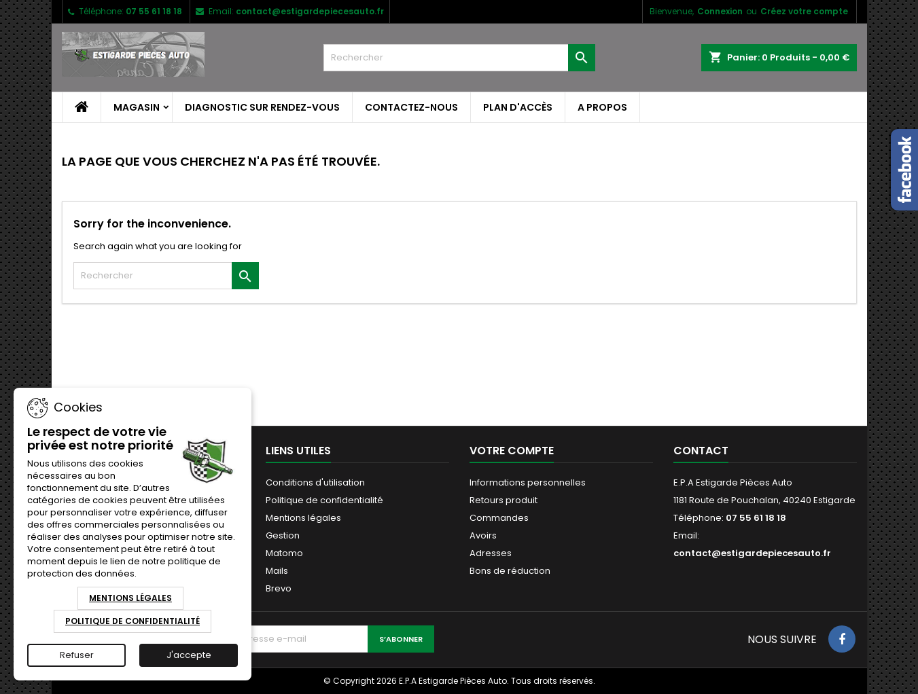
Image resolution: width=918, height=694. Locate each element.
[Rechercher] (459, 57)
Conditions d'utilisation (315, 482)
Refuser (77, 655)
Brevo (279, 588)
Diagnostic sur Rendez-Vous (262, 107)
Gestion (283, 535)
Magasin (136, 107)
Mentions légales (303, 517)
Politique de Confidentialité (132, 621)
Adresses (491, 553)
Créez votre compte (804, 11)
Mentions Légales (130, 598)
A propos (602, 107)
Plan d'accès (517, 107)
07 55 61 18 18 (154, 11)
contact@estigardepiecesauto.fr (310, 11)
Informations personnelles (528, 482)
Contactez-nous (411, 107)
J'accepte (188, 655)
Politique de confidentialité (324, 500)
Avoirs (483, 535)
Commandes (499, 517)
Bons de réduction (510, 570)
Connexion (720, 11)
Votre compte (512, 450)
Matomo (284, 553)
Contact (700, 450)
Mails (277, 570)
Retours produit (503, 500)
